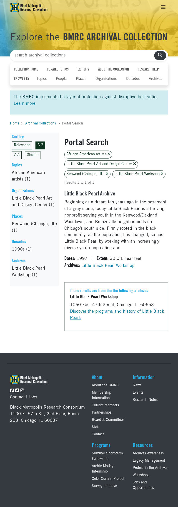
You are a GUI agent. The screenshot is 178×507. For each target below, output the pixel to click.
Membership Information (101, 395)
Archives (155, 79)
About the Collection (113, 69)
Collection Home (26, 69)
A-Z (40, 145)
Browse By (21, 79)
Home (14, 123)
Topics (42, 79)
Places (81, 79)
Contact (17, 397)
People (61, 79)
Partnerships (101, 412)
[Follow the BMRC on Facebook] (12, 391)
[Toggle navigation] (163, 7)
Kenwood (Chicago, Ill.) (87, 174)
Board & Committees (108, 420)
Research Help (148, 69)
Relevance (22, 145)
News (137, 385)
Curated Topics (58, 69)
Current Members (105, 405)
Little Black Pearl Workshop (138, 174)
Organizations (106, 79)
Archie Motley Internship (102, 468)
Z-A (17, 155)
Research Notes (145, 400)
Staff (95, 427)
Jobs (32, 397)
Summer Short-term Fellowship (107, 456)
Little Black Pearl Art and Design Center (101, 164)
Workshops (141, 475)
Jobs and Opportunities (143, 485)
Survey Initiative (104, 486)
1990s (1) (22, 249)
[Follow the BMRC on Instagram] (22, 391)
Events (138, 393)
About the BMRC (105, 385)
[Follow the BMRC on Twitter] (17, 391)
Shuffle (32, 155)
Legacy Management (149, 461)
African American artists (88, 154)
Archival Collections (40, 123)
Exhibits (83, 69)
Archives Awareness (148, 453)
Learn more (24, 104)
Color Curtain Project (108, 479)
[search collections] (160, 55)
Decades (133, 79)
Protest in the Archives (150, 468)
